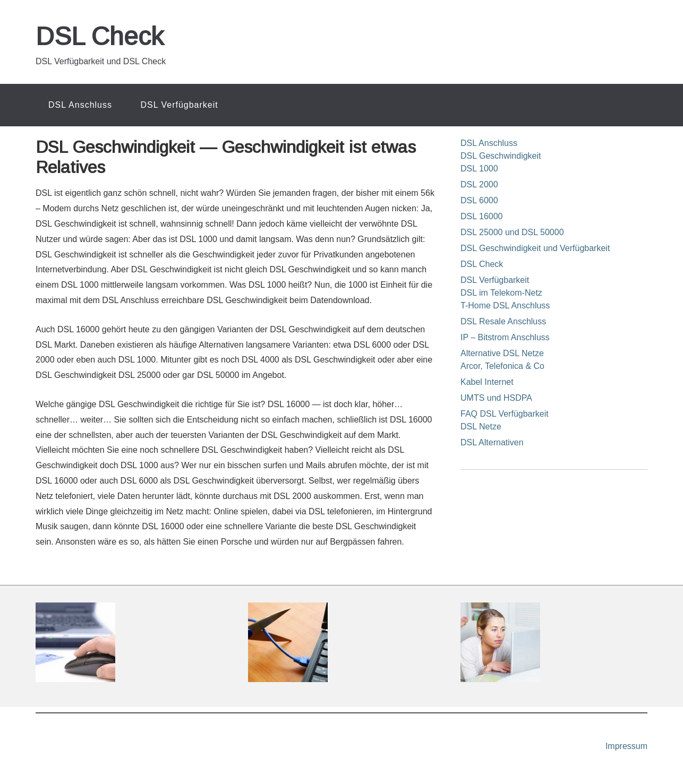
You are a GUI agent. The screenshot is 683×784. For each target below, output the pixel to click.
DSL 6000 (479, 200)
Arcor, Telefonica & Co (502, 366)
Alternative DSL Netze (502, 353)
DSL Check (100, 36)
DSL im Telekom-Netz (501, 292)
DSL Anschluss (488, 143)
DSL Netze (480, 426)
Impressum (626, 746)
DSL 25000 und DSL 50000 (512, 232)
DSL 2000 (479, 184)
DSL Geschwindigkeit (500, 155)
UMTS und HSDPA (496, 397)
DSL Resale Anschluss (503, 321)
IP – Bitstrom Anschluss (505, 337)
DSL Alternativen (492, 442)
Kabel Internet (487, 381)
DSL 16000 (481, 216)
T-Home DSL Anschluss (505, 305)
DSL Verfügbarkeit (494, 280)
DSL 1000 (479, 168)
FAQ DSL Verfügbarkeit (504, 413)
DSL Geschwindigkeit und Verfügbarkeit (535, 248)
